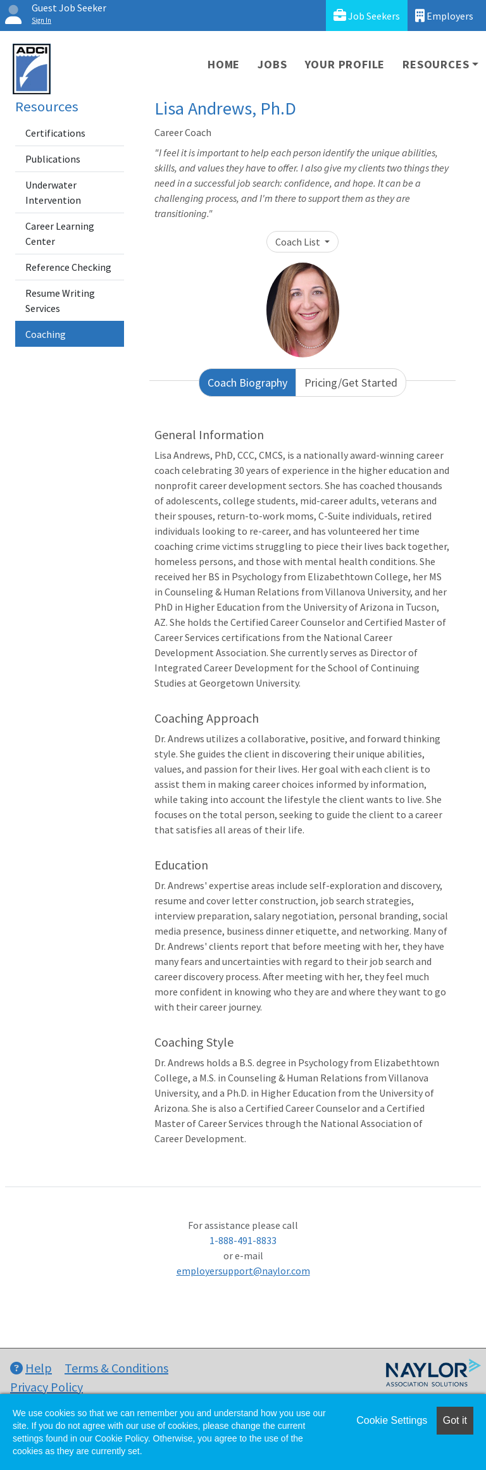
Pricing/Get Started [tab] (350, 382)
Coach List (298, 241)
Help (31, 1368)
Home (224, 64)
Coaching (45, 334)
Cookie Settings (391, 1420)
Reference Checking (68, 267)
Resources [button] (435, 64)
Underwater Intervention (53, 192)
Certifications (55, 133)
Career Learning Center (59, 233)
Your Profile (345, 64)
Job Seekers (366, 15)
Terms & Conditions (116, 1368)
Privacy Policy (46, 1387)
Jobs (272, 64)
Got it (455, 1420)
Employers (444, 15)
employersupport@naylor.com (243, 1270)
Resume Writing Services (60, 301)
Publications (52, 159)
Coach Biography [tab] (247, 382)
